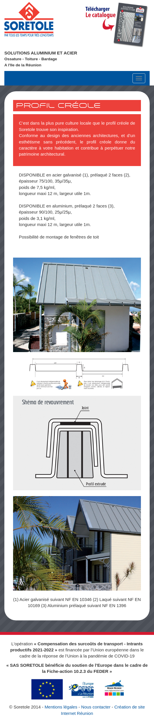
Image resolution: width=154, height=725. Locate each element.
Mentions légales (60, 706)
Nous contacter (95, 706)
